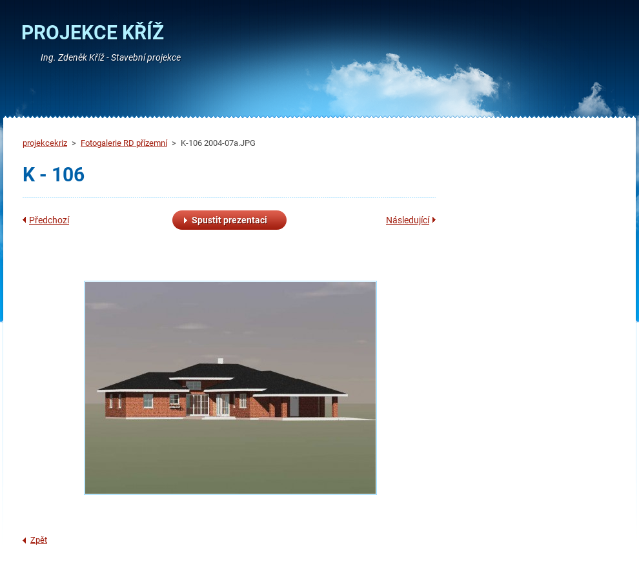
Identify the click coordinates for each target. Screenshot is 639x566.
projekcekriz (45, 143)
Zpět (38, 540)
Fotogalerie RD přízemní (124, 143)
